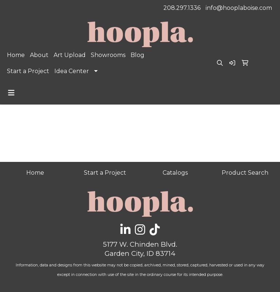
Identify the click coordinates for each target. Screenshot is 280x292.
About (39, 55)
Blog (137, 55)
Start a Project (28, 71)
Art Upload (70, 55)
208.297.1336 (182, 7)
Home (16, 55)
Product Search (245, 172)
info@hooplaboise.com (239, 7)
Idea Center (71, 71)
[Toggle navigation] (11, 93)
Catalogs (175, 172)
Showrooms (108, 55)
